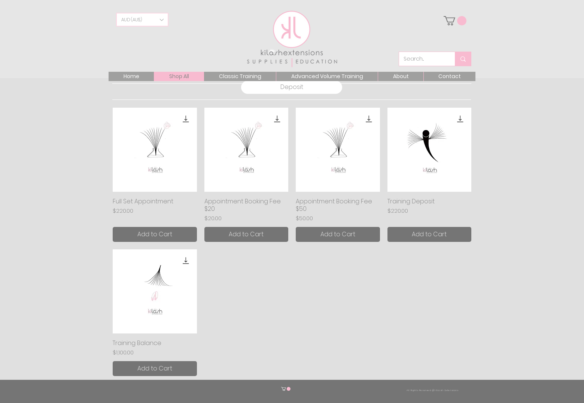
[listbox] (142, 20)
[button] (142, 20)
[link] (455, 20)
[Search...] (421, 59)
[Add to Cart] (155, 234)
